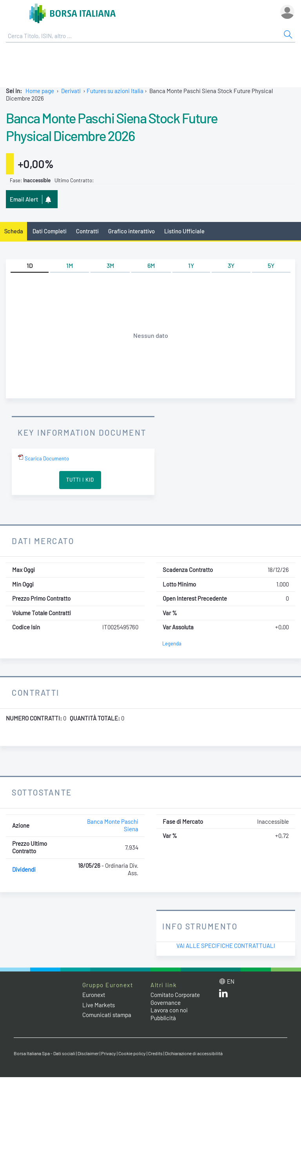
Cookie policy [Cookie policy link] (132, 1053)
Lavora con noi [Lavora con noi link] (169, 1010)
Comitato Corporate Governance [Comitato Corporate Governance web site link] (175, 998)
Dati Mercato (43, 541)
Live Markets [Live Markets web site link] (98, 1004)
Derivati (71, 90)
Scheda (13, 231)
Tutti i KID (80, 480)
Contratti (87, 231)
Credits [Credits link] (155, 1053)
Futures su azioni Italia (115, 90)
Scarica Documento (43, 458)
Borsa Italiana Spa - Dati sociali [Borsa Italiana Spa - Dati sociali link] (44, 1053)
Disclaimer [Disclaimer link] (88, 1053)
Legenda (171, 643)
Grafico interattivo (131, 231)
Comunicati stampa (106, 1014)
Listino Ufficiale (184, 231)
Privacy (108, 1053)
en (230, 981)
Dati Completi (50, 231)
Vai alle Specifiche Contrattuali (225, 945)
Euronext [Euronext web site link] (93, 994)
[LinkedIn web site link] (223, 995)
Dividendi (24, 869)
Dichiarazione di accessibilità (194, 1053)
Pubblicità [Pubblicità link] (163, 1017)
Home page (39, 90)
